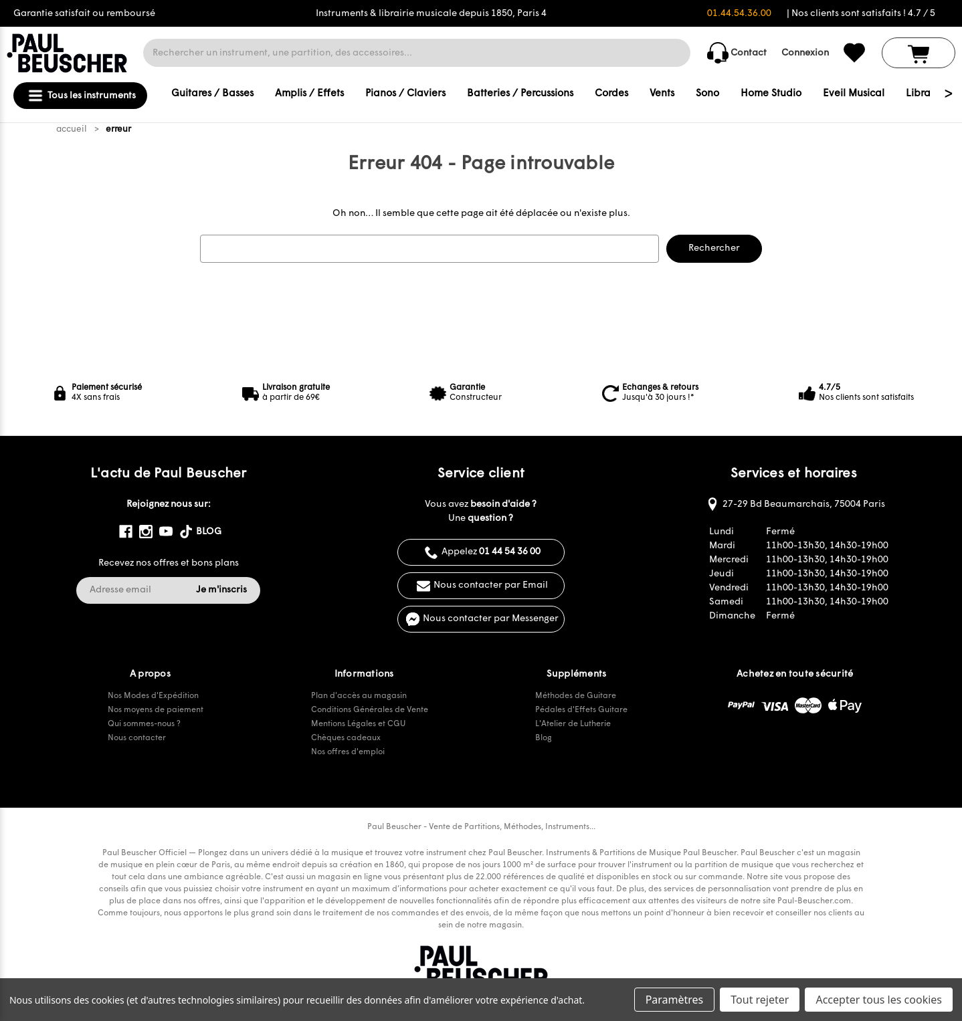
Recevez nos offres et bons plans (168, 563)
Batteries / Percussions (520, 94)
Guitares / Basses (212, 94)
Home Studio (771, 94)
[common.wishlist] (854, 53)
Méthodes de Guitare (575, 696)
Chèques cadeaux (346, 738)
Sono (707, 94)
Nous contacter (137, 738)
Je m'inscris (221, 590)
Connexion (805, 53)
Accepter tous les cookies (878, 999)
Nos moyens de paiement (155, 710)
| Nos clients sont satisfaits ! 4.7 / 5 (861, 14)
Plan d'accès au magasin (359, 696)
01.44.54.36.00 (739, 14)
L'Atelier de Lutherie (573, 724)
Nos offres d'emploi (348, 752)
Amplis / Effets (309, 94)
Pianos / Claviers (405, 94)
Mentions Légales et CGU (358, 724)
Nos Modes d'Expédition (153, 696)
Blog (543, 738)
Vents (662, 94)
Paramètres (675, 999)
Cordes (611, 94)
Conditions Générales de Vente (369, 710)
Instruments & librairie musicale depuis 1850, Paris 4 (431, 14)
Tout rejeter (760, 999)
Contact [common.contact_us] (737, 53)
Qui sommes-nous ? (144, 724)
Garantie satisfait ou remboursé (84, 14)
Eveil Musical (853, 94)
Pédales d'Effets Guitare (581, 710)
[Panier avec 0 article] (918, 52)
